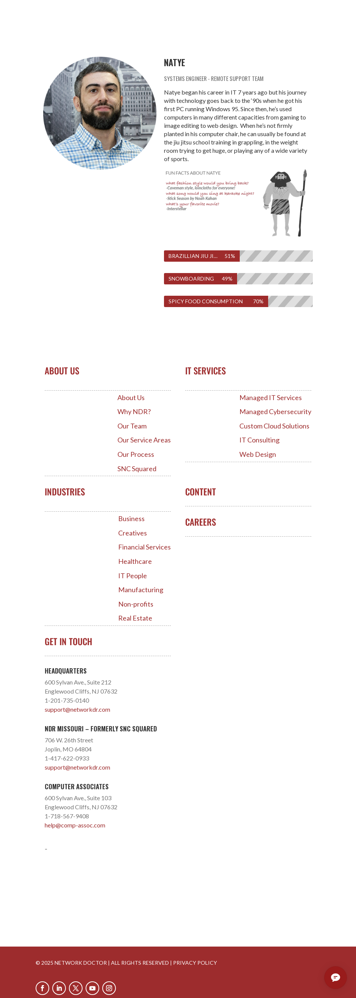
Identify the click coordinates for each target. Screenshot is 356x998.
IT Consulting (259, 440)
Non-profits (135, 604)
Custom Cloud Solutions (274, 426)
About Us (131, 398)
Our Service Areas (144, 440)
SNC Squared (136, 469)
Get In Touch (68, 641)
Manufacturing (140, 590)
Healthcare (135, 561)
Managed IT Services (270, 398)
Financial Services (144, 547)
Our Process (135, 454)
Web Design (257, 454)
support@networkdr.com (77, 709)
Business (131, 519)
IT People (132, 576)
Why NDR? (134, 412)
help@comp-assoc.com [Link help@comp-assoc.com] (75, 825)
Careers (200, 521)
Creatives (132, 533)
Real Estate (135, 618)
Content (200, 491)
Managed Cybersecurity (275, 412)
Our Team (132, 426)
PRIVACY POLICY (195, 962)
